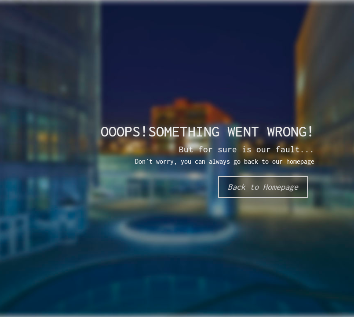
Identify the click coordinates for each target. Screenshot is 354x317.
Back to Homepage (263, 187)
